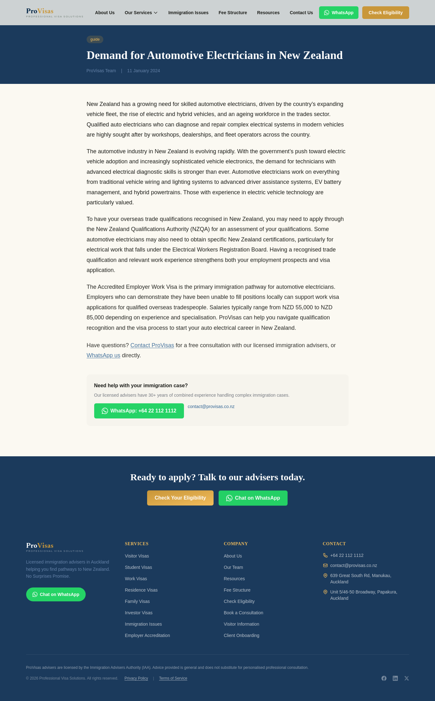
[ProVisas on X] (406, 678)
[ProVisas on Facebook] (383, 678)
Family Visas (137, 601)
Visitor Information (242, 624)
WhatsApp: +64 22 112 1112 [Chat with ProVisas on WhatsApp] (139, 411)
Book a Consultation (243, 612)
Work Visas (136, 578)
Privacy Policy (136, 678)
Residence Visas (141, 590)
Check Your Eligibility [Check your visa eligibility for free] (180, 500)
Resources (268, 12)
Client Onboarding (242, 635)
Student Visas (138, 567)
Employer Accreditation (147, 635)
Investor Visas (139, 612)
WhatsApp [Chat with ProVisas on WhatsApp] (338, 12)
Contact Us (301, 12)
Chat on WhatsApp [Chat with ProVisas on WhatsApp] (253, 504)
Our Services (141, 12)
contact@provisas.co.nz (211, 406)
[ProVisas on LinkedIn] (395, 678)
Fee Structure (233, 12)
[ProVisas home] (57, 12)
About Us (105, 12)
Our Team (233, 567)
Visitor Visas (137, 555)
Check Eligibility (239, 601)
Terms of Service (173, 678)
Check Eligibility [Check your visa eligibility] (386, 12)
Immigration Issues (188, 12)
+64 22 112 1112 (347, 555)
